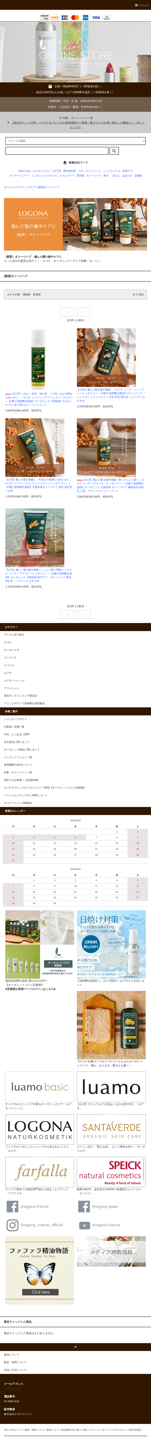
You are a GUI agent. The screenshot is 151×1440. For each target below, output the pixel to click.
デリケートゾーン (19, 175)
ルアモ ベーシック (14, 680)
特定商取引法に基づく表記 (74, 1430)
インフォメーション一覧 (18, 757)
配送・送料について (35, 1430)
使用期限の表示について (18, 764)
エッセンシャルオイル (44, 175)
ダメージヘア (93, 175)
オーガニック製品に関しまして (22, 749)
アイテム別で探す (14, 634)
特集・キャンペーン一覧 (75, 117)
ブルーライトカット (89, 171)
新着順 (37, 294)
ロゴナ (18, 187)
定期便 (138, 175)
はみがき (127, 175)
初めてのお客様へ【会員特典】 (22, 780)
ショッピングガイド (15, 719)
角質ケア (128, 171)
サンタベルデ (11, 650)
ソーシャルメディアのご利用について (25, 795)
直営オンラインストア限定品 (20, 695)
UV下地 (57, 171)
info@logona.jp (12, 1388)
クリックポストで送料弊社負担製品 (24, 703)
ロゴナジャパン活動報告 (18, 803)
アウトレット (11, 688)
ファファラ (10, 657)
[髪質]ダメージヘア (49, 187)
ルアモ (8, 673)
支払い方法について (13, 1430)
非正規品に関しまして (16, 742)
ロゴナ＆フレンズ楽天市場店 (127, 1430)
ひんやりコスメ (42, 171)
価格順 (26, 294)
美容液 (80, 175)
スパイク (9, 665)
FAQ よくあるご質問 (16, 734)
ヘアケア (30, 187)
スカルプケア (67, 175)
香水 (106, 175)
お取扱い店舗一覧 (14, 726)
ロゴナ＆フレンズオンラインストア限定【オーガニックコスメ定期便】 (45, 787)
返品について (53, 1430)
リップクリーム (112, 171)
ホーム (8, 187)
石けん (116, 175)
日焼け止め (24, 171)
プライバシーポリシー (100, 1430)
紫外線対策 (69, 171)
